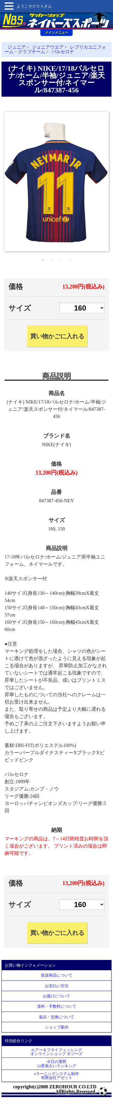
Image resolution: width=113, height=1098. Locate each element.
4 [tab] (70, 259)
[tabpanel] (56, 181)
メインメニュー (56, 32)
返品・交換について (56, 1017)
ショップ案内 (56, 1027)
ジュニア (17, 47)
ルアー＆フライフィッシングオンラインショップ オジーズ (56, 1052)
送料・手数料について (56, 1006)
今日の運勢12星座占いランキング (56, 1063)
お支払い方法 (56, 986)
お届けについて (56, 996)
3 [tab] (61, 259)
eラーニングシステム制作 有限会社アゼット (56, 1075)
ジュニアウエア (48, 47)
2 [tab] (52, 259)
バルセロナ (63, 51)
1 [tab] (43, 259)
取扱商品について (56, 975)
